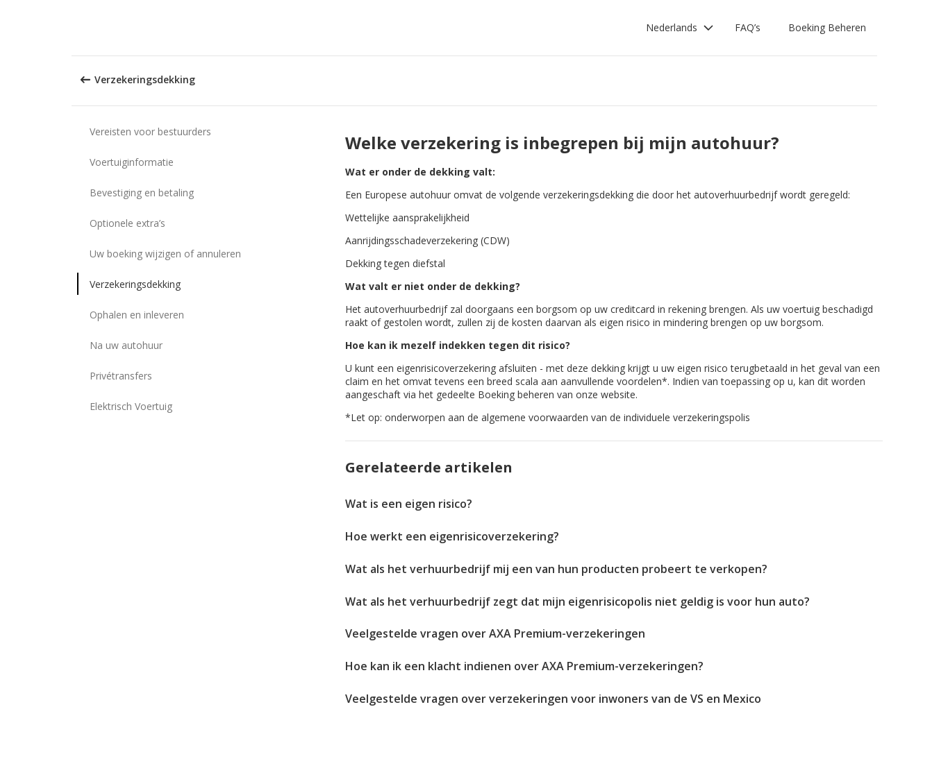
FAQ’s (747, 27)
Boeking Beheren (827, 27)
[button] (680, 28)
